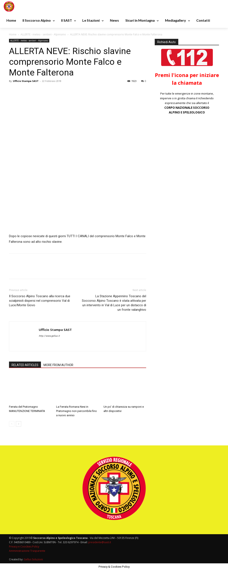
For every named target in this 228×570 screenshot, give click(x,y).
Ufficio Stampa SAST (26, 81)
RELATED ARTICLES (25, 365)
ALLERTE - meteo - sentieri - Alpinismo (43, 34)
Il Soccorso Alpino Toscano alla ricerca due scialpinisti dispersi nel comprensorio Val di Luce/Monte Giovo (39, 300)
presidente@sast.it (99, 542)
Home (12, 34)
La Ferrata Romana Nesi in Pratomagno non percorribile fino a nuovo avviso (76, 411)
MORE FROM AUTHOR (58, 365)
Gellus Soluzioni (33, 559)
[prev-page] (11, 424)
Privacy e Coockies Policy (24, 546)
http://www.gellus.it (49, 336)
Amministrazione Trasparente (27, 551)
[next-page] (18, 424)
